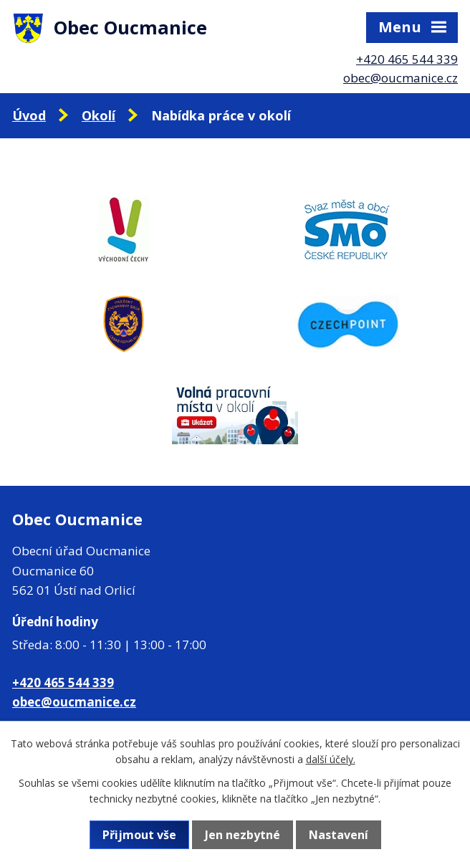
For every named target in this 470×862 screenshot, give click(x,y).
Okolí (98, 115)
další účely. (330, 759)
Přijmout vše (139, 835)
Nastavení (338, 835)
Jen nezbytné (242, 835)
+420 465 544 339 (407, 59)
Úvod (29, 115)
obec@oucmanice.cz (400, 78)
